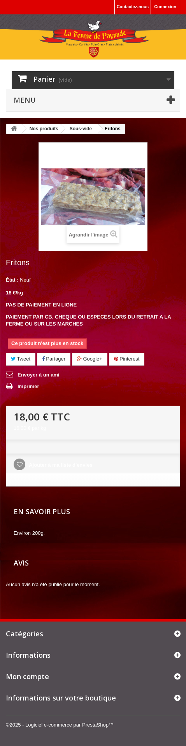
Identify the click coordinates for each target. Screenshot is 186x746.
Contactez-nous (133, 6)
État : (12, 280)
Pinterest (127, 359)
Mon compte (27, 676)
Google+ (89, 359)
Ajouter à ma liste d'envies (60, 465)
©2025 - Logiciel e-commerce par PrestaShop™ (60, 725)
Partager (53, 359)
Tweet (20, 359)
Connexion (165, 6)
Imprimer (28, 386)
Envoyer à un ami (39, 375)
